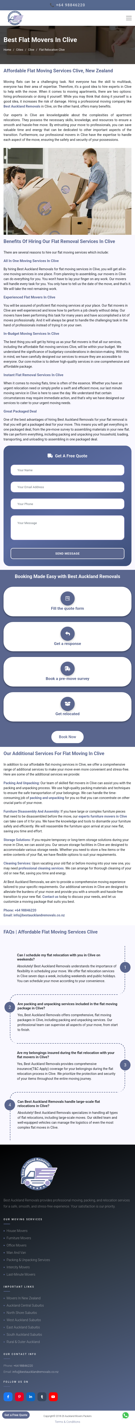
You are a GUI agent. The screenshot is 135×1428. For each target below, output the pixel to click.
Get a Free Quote (15, 1415)
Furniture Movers (19, 1238)
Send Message (67, 553)
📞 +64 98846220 (67, 5)
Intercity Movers (18, 1267)
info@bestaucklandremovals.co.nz (39, 915)
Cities (19, 49)
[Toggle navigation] (129, 18)
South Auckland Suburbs (24, 1334)
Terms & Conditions (67, 1422)
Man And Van (16, 1252)
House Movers (17, 1231)
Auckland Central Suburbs (25, 1305)
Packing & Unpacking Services (28, 1260)
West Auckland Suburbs (24, 1320)
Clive (31, 49)
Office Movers (16, 1245)
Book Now (67, 737)
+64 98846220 (25, 910)
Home (7, 49)
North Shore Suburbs (22, 1313)
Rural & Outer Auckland (23, 1342)
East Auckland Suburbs (23, 1327)
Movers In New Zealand (24, 1298)
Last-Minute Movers (21, 1274)
